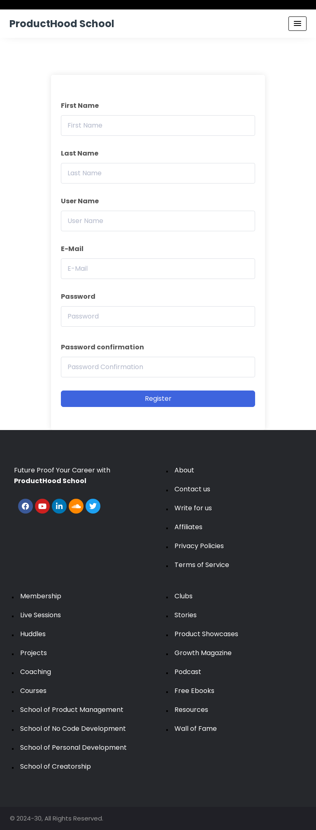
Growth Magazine (203, 653)
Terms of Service (201, 565)
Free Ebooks (194, 690)
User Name (80, 201)
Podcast (187, 672)
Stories (185, 615)
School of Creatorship (55, 766)
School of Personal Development (73, 747)
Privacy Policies (199, 546)
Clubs (183, 596)
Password (78, 296)
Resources (191, 709)
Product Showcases (206, 634)
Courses (33, 690)
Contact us (192, 489)
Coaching (35, 672)
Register (158, 398)
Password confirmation (102, 347)
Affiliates (188, 527)
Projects (33, 653)
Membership (40, 596)
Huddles (33, 634)
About (184, 470)
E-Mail (72, 248)
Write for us (193, 508)
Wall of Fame (195, 728)
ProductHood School (61, 23)
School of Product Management (71, 709)
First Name (80, 105)
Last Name (79, 153)
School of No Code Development (73, 728)
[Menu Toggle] (297, 23)
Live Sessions (40, 615)
